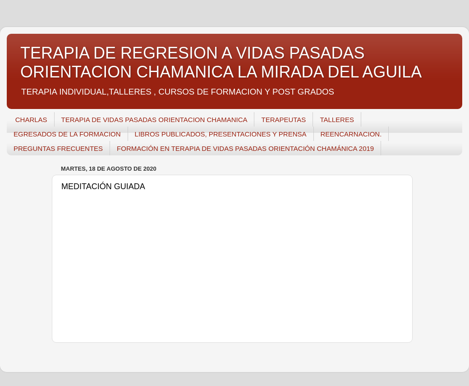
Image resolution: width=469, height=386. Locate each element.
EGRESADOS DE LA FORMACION (67, 134)
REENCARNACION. (351, 134)
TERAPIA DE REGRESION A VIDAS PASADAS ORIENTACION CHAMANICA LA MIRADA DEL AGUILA (221, 62)
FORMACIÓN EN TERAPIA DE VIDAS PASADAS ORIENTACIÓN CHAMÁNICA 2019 (245, 148)
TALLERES (337, 119)
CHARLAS (31, 119)
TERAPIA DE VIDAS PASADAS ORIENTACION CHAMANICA (154, 119)
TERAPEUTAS (283, 119)
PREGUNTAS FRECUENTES (58, 148)
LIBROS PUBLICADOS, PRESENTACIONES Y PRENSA (221, 134)
